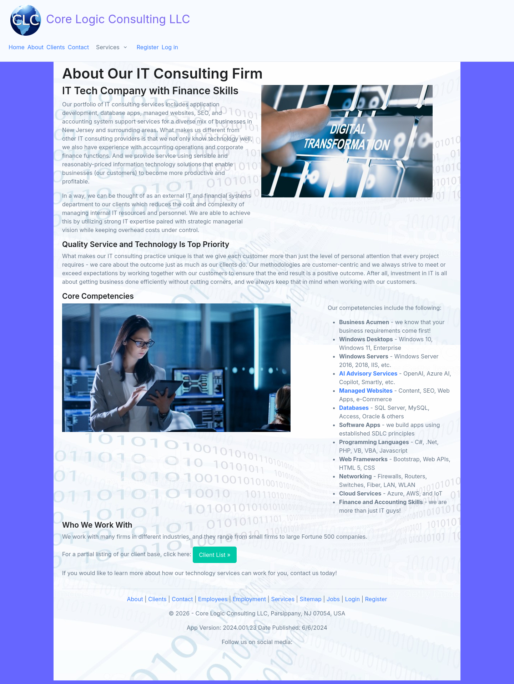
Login (352, 599)
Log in (170, 47)
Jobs (333, 599)
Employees (212, 599)
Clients (55, 47)
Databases (354, 407)
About (35, 47)
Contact (78, 47)
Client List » (214, 554)
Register (148, 47)
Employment (249, 599)
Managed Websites (366, 390)
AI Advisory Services (368, 373)
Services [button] (108, 47)
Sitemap (310, 599)
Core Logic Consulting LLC (99, 20)
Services (282, 599)
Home (17, 47)
